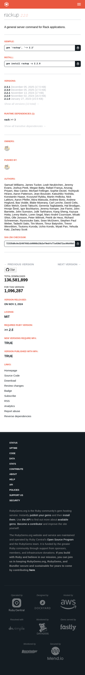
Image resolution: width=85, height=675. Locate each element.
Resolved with (17, 619)
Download (10, 380)
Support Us (16, 495)
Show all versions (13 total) (20, 103)
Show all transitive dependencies (23, 126)
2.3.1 (7, 86)
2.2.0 (7, 95)
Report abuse (12, 411)
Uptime (13, 448)
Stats (12, 464)
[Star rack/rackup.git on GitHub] (10, 269)
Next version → (69, 264)
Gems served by (68, 619)
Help (12, 479)
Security (14, 500)
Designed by (43, 595)
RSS (7, 400)
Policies (14, 490)
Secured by (56, 644)
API (11, 485)
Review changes (14, 385)
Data (12, 458)
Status (13, 443)
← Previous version (19, 264)
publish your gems (40, 515)
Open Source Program (60, 539)
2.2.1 (7, 92)
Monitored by (43, 619)
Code (12, 453)
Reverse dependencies (17, 416)
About (13, 474)
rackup (11, 15)
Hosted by (70, 595)
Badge (8, 390)
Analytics (9, 406)
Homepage (10, 370)
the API (26, 519)
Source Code (12, 375)
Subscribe (10, 395)
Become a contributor (29, 523)
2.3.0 (7, 89)
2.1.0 (7, 98)
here (32, 569)
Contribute (16, 469)
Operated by (18, 596)
